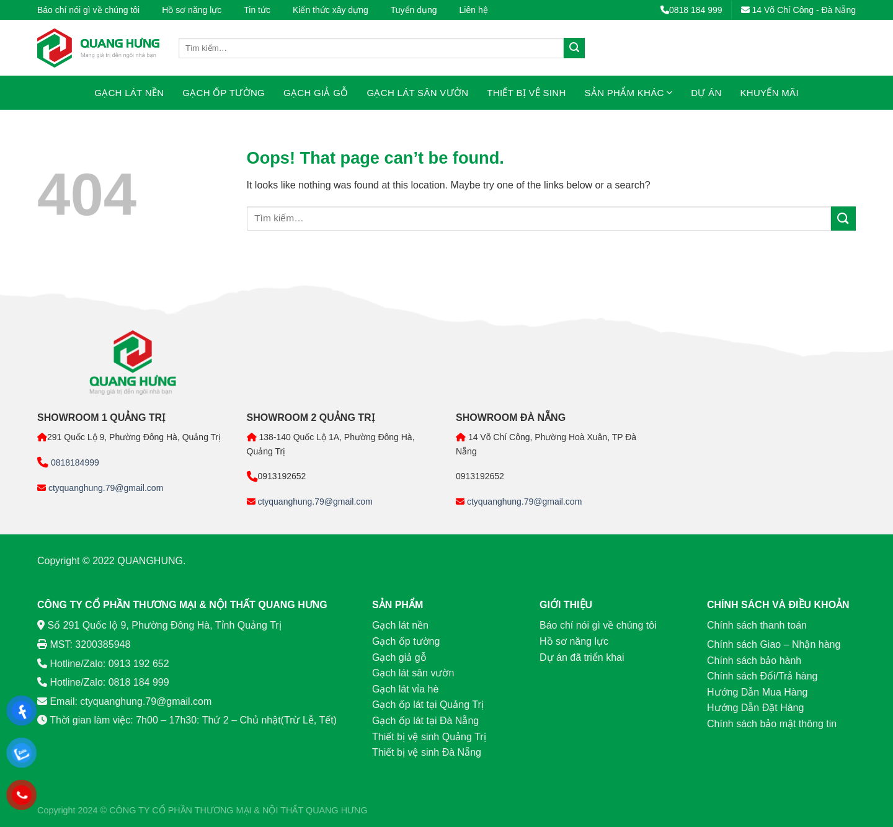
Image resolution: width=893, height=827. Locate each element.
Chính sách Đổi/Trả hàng (762, 676)
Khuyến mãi (769, 92)
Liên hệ (474, 10)
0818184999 (73, 462)
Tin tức (257, 10)
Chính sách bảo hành (754, 660)
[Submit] (574, 48)
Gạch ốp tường (223, 92)
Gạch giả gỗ (315, 92)
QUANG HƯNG (337, 810)
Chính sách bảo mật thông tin (772, 724)
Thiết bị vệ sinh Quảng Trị (429, 737)
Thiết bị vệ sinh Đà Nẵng (426, 752)
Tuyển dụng (414, 10)
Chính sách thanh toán (757, 625)
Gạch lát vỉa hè (405, 689)
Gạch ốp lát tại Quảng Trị (428, 704)
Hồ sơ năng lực (191, 10)
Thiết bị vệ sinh (526, 92)
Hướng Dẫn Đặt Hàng (755, 707)
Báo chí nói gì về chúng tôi (88, 10)
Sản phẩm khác (629, 93)
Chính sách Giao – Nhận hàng (773, 644)
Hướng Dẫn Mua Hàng (757, 692)
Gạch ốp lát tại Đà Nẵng (425, 720)
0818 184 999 (691, 10)
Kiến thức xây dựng (330, 10)
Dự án (706, 92)
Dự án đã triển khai (582, 657)
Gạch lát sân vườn (418, 92)
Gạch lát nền (129, 92)
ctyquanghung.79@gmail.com (104, 488)
